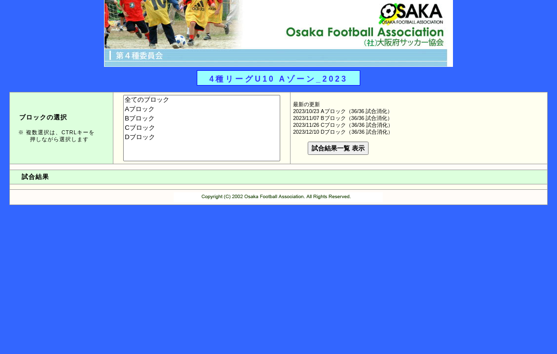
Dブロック (202, 137)
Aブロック (202, 109)
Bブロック (202, 118)
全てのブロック (202, 100)
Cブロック (202, 128)
